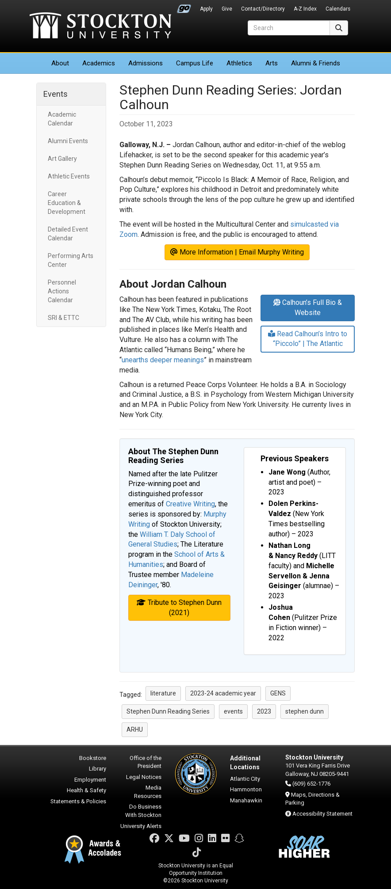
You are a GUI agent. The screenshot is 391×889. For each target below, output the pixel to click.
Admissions (145, 63)
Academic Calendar (62, 119)
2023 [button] (264, 711)
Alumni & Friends (315, 63)
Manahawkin (246, 800)
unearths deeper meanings (163, 360)
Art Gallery (62, 158)
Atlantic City (245, 778)
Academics (98, 63)
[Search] (289, 27)
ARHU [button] (134, 729)
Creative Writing (190, 504)
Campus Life (194, 63)
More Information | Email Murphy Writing (237, 252)
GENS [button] (278, 693)
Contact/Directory (263, 9)
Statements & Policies (78, 801)
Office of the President (145, 762)
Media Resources (147, 791)
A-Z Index (305, 9)
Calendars (338, 9)
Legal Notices (143, 777)
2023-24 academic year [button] (223, 693)
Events (55, 94)
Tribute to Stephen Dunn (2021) (179, 607)
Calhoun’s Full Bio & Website (307, 307)
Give (227, 9)
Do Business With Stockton (143, 810)
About (60, 63)
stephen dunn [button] (304, 711)
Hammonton (246, 789)
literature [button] (163, 693)
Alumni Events (68, 140)
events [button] (233, 711)
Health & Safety (86, 790)
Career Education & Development (66, 202)
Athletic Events (69, 176)
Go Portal (184, 6)
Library (97, 768)
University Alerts (140, 826)
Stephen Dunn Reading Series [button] (168, 711)
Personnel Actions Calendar (62, 291)
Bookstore (92, 758)
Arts (271, 63)
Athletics (239, 63)
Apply (206, 9)
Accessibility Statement (322, 813)
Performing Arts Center (70, 260)
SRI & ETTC (63, 317)
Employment (90, 779)
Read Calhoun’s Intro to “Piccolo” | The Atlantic (308, 339)
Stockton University (100, 26)
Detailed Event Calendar (68, 234)
